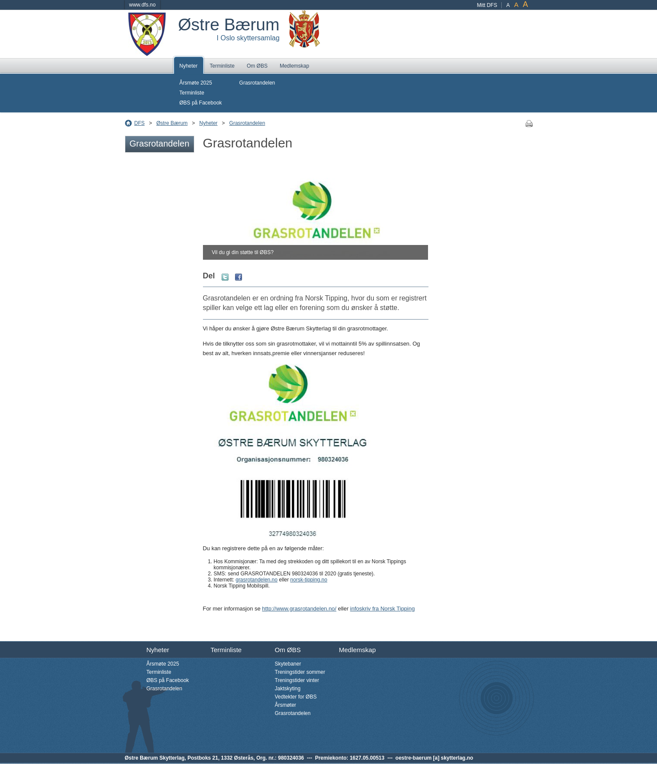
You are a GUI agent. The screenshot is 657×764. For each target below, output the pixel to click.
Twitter (225, 277)
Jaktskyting (288, 689)
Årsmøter (285, 705)
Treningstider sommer (300, 672)
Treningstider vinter (297, 680)
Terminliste (222, 66)
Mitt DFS (487, 5)
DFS (139, 123)
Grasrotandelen (257, 83)
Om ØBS (257, 66)
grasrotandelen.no (256, 580)
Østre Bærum (172, 123)
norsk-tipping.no (308, 580)
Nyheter (189, 66)
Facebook (238, 277)
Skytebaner (288, 664)
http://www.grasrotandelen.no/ (299, 608)
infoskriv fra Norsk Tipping (382, 608)
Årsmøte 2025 (196, 83)
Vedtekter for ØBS (296, 697)
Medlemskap (294, 66)
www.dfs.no (142, 5)
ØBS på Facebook (201, 103)
